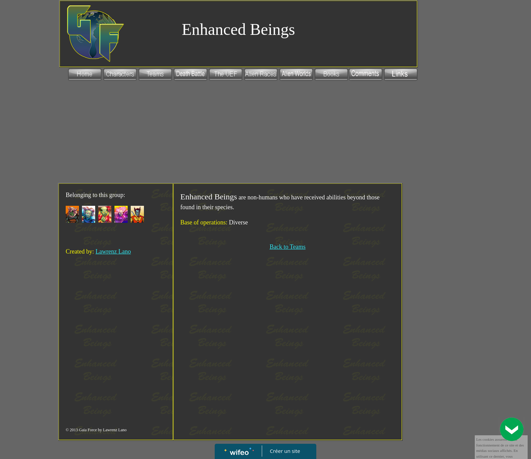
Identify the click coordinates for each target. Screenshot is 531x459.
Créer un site (285, 450)
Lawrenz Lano (113, 251)
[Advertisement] (230, 132)
